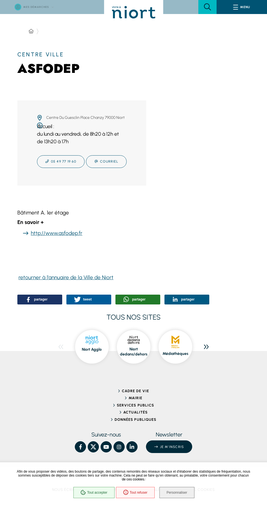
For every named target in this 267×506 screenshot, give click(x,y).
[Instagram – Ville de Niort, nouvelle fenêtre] (119, 446)
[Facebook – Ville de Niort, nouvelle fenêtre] (80, 446)
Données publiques (135, 419)
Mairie (135, 398)
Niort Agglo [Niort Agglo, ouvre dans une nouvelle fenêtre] (92, 349)
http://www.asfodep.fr (56, 233)
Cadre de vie (135, 391)
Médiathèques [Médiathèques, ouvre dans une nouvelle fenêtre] (175, 353)
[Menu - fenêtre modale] (242, 7)
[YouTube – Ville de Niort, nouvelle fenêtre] (106, 446)
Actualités (135, 412)
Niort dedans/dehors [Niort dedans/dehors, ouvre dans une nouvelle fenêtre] (133, 352)
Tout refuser (134, 493)
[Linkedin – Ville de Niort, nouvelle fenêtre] (132, 446)
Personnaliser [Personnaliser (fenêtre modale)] (178, 493)
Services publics (135, 405)
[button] (207, 7)
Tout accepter (93, 493)
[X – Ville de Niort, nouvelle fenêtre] (93, 446)
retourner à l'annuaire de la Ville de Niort (65, 277)
